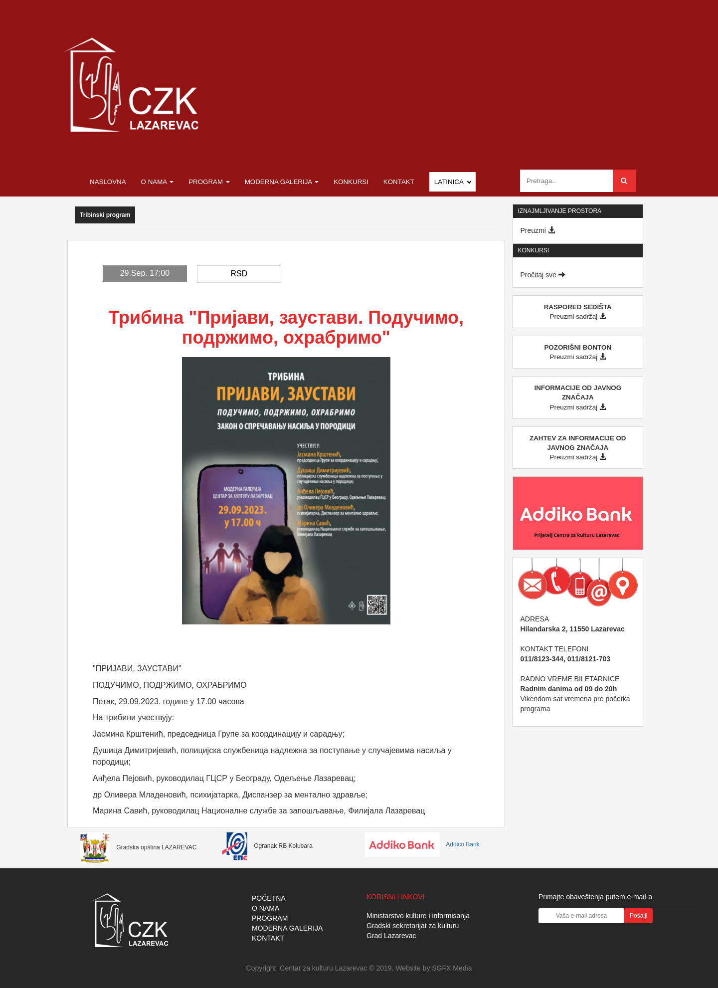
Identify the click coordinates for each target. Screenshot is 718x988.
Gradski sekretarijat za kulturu (412, 926)
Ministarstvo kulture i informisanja (418, 916)
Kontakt (398, 182)
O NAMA (265, 908)
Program (209, 182)
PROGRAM (270, 918)
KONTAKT (268, 938)
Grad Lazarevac (391, 936)
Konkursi (351, 182)
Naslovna (108, 182)
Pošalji (638, 915)
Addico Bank (422, 844)
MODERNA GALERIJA (287, 928)
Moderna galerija (282, 182)
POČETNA (269, 898)
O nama (157, 182)
